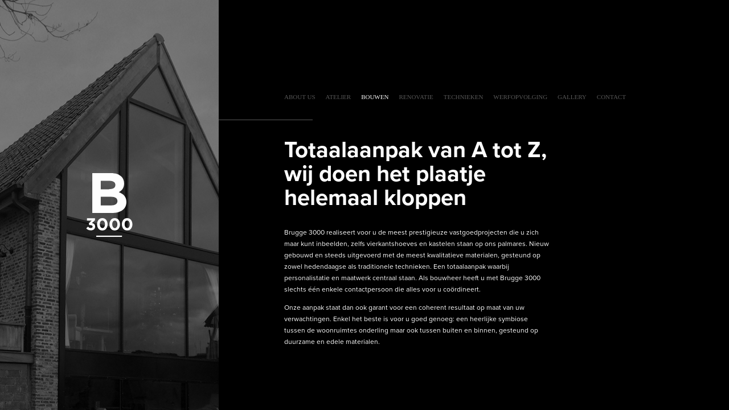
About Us (300, 96)
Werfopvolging (520, 96)
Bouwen (374, 96)
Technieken (464, 96)
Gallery (572, 96)
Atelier (338, 96)
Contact (611, 96)
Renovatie (416, 96)
